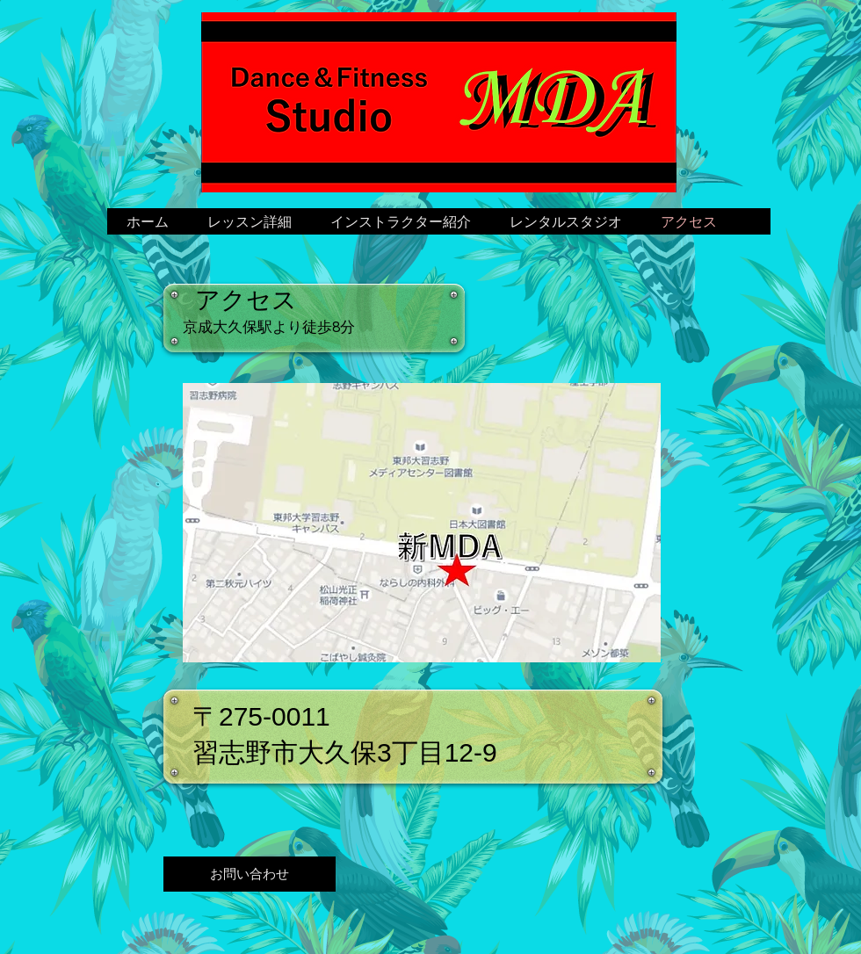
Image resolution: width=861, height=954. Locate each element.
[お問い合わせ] (249, 874)
